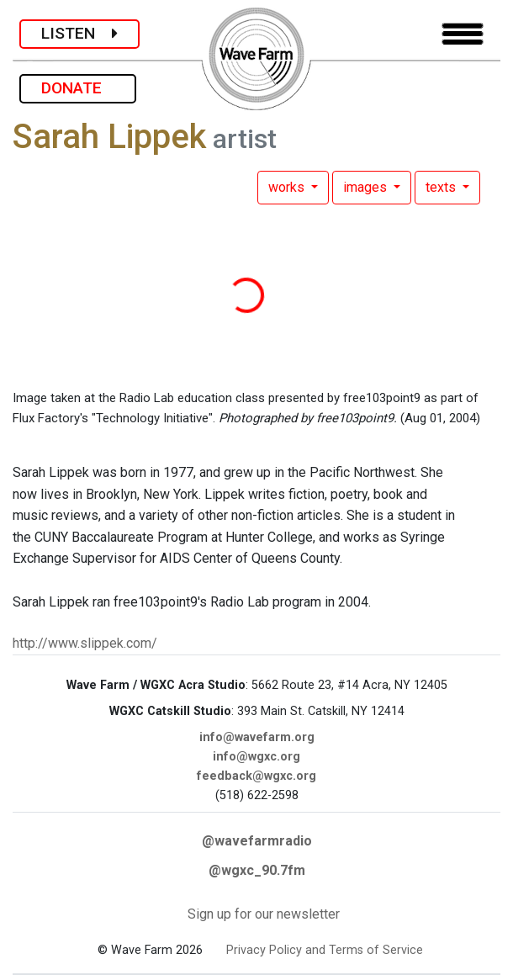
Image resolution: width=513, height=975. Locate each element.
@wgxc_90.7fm (257, 870)
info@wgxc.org (256, 757)
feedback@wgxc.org (256, 776)
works (288, 187)
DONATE (77, 88)
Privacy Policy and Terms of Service (324, 950)
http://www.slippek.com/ (85, 643)
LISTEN (79, 33)
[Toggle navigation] (462, 34)
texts (442, 187)
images (366, 187)
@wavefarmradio (257, 841)
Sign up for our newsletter (264, 914)
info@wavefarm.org (257, 737)
